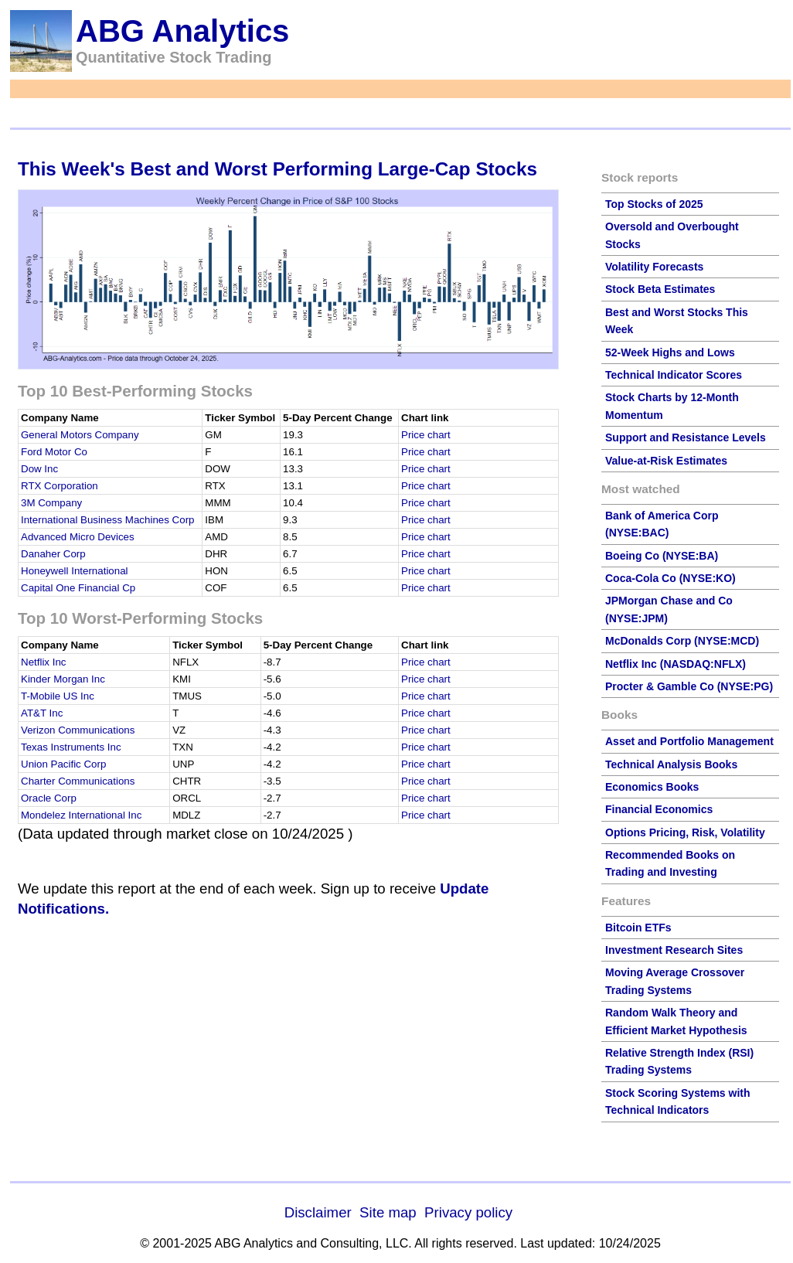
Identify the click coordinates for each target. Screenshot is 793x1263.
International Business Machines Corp (107, 520)
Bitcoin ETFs (638, 927)
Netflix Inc (43, 662)
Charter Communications (77, 781)
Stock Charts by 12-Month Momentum (672, 405)
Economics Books (652, 787)
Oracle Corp (49, 798)
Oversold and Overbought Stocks (672, 235)
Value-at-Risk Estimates (666, 460)
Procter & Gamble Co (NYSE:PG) (689, 686)
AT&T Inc (42, 713)
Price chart (426, 435)
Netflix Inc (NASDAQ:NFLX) (675, 664)
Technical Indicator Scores (673, 375)
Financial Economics (659, 809)
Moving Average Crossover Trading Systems (674, 981)
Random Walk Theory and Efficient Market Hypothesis (676, 1021)
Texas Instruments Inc (71, 747)
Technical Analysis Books (671, 764)
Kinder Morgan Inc (63, 679)
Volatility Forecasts (654, 266)
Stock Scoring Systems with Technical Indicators (677, 1101)
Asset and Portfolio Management (689, 741)
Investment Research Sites (674, 950)
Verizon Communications (77, 730)
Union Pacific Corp (63, 764)
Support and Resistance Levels (685, 437)
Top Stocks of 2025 (654, 204)
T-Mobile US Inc (57, 696)
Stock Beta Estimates (660, 289)
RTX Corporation (59, 486)
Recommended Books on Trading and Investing (670, 863)
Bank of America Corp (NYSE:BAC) (662, 524)
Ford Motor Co (54, 452)
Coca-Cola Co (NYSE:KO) (670, 578)
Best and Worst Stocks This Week (676, 320)
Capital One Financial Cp (78, 588)
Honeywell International (74, 571)
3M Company (51, 503)
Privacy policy (468, 1212)
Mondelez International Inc (81, 815)
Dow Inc (39, 469)
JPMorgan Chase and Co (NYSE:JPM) (669, 609)
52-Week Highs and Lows (670, 352)
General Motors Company (80, 435)
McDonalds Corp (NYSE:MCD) (682, 641)
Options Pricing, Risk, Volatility (685, 832)
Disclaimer (318, 1212)
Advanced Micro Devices (77, 537)
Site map (388, 1212)
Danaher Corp (53, 554)
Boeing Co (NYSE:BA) (661, 556)
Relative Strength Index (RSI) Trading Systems (679, 1061)
